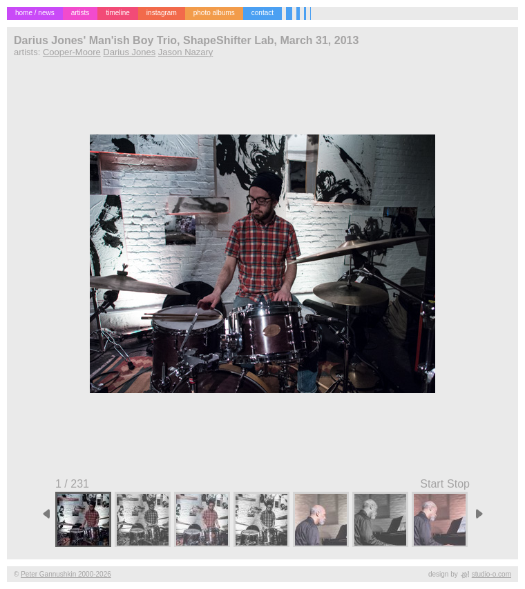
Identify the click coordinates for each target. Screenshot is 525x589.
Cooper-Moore (72, 52)
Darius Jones (129, 52)
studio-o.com (491, 574)
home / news (35, 13)
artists (80, 13)
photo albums (214, 13)
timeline (117, 13)
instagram (161, 13)
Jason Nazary (185, 52)
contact (262, 13)
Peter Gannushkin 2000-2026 (66, 574)
